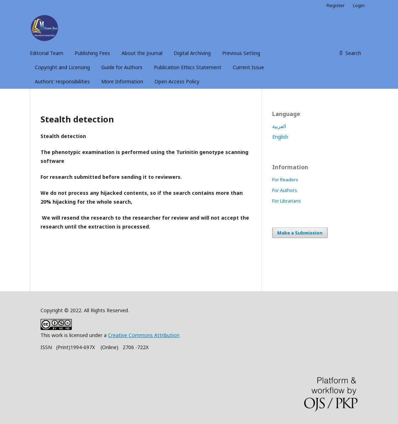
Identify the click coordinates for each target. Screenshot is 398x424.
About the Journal (142, 53)
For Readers (285, 179)
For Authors (284, 190)
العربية (279, 126)
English (280, 136)
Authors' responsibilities (62, 81)
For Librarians (286, 201)
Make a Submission (300, 233)
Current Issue (248, 67)
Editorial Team (46, 53)
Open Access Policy (177, 81)
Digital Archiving (192, 53)
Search (352, 53)
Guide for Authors (121, 67)
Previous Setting (241, 53)
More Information (122, 81)
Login (359, 5)
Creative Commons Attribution (143, 335)
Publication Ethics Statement (187, 67)
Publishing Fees (92, 53)
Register (336, 5)
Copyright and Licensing (62, 67)
